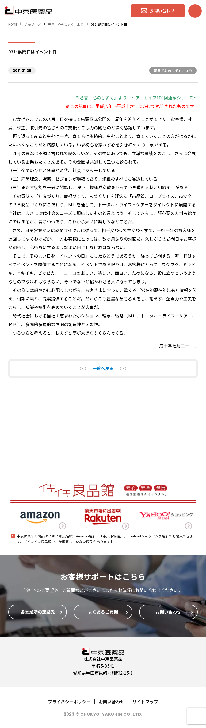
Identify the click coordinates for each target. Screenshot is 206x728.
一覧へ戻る (103, 368)
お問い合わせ (111, 701)
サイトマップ (145, 701)
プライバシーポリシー (69, 701)
